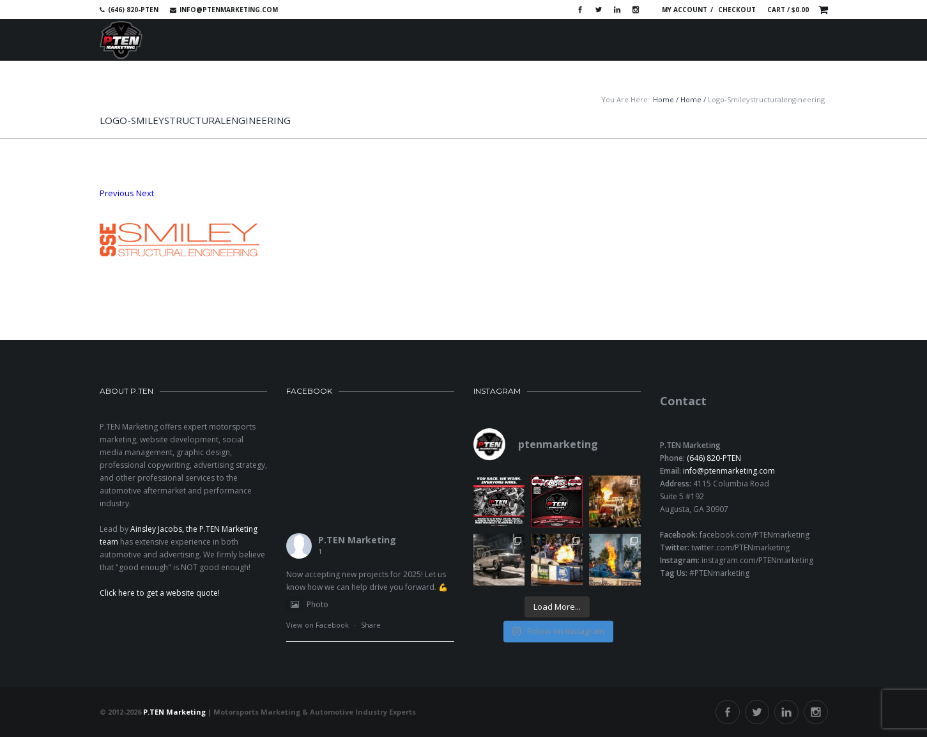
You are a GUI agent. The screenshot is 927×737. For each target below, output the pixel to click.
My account (684, 9)
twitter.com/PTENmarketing (740, 547)
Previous (117, 193)
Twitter (599, 9)
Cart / (788, 9)
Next (145, 193)
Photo (307, 604)
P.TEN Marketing (357, 540)
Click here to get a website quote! (160, 592)
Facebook (580, 9)
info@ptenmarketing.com (229, 9)
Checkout (737, 9)
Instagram (636, 9)
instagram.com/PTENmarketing (757, 560)
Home (663, 99)
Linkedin (617, 9)
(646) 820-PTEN (714, 458)
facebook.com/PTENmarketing (754, 534)
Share (371, 625)
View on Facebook (317, 625)
